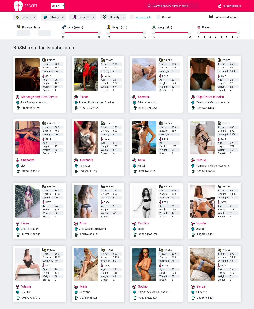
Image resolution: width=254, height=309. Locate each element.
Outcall (166, 17)
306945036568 (206, 171)
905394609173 (89, 234)
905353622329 (31, 108)
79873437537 (88, 171)
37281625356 (147, 171)
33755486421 (205, 234)
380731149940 (31, 234)
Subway (51, 17)
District (23, 17)
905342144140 (206, 108)
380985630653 (147, 108)
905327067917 (31, 297)
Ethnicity (111, 17)
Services (81, 17)
